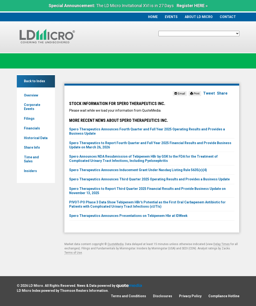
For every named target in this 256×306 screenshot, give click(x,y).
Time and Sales (31, 159)
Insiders (30, 171)
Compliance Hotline (223, 296)
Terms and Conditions (128, 296)
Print (195, 93)
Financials (32, 128)
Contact (228, 17)
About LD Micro (199, 17)
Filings (29, 118)
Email (179, 93)
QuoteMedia (116, 244)
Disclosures (162, 296)
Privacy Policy (190, 296)
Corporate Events (32, 107)
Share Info (32, 147)
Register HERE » (192, 5)
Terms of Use (73, 252)
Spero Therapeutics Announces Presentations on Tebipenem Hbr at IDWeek (128, 216)
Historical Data (36, 138)
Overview (31, 95)
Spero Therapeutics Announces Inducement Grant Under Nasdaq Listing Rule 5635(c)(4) (138, 170)
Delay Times (221, 244)
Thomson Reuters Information (84, 290)
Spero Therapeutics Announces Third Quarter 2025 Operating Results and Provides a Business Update (149, 179)
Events (171, 17)
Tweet (209, 93)
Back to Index (34, 81)
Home (153, 17)
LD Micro (36, 286)
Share (222, 93)
